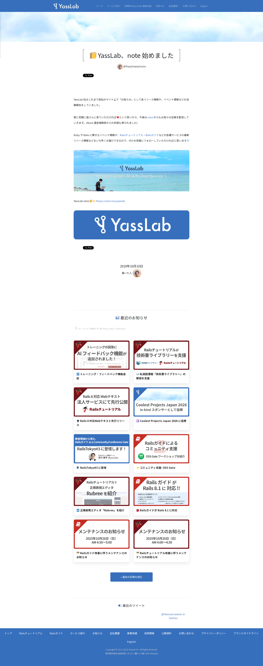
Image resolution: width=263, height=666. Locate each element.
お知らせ (160, 6)
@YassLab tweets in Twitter (173, 616)
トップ (99, 6)
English (203, 6)
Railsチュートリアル (131, 135)
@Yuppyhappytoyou (134, 66)
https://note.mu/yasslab (110, 201)
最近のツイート (134, 605)
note (150, 117)
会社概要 (115, 633)
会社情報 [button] (173, 6)
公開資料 (167, 633)
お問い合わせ (189, 6)
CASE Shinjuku (151, 653)
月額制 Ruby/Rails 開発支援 (137, 6)
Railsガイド (152, 135)
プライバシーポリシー (213, 633)
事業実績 (132, 633)
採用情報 (149, 633)
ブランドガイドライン (246, 633)
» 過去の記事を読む (131, 577)
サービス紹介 (113, 6)
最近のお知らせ (131, 317)
